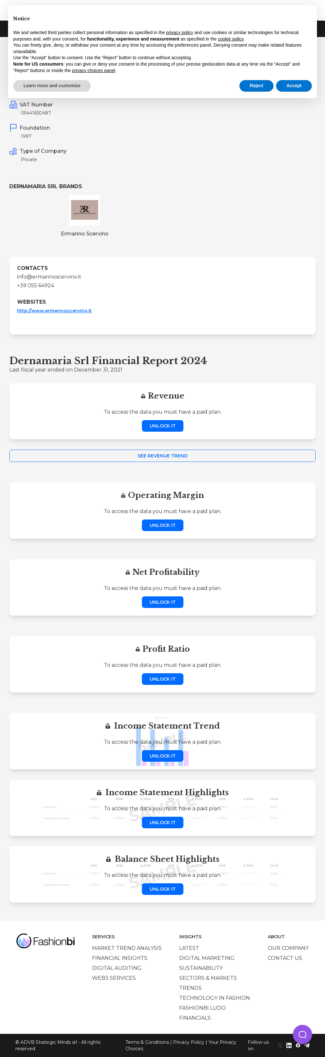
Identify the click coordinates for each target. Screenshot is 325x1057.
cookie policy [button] (230, 38)
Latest (189, 948)
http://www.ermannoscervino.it (54, 311)
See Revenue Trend (163, 456)
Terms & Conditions (147, 1042)
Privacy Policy (188, 1042)
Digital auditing (117, 968)
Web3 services (114, 978)
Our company (288, 948)
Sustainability (201, 968)
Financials (195, 1018)
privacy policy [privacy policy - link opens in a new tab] (179, 32)
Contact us (285, 958)
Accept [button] (294, 85)
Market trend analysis (127, 948)
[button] (302, 1034)
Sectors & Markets (208, 978)
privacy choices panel (93, 70)
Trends (190, 988)
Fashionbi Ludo (202, 1008)
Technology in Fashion (214, 998)
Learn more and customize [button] (51, 85)
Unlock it (163, 426)
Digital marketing (207, 958)
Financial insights (119, 958)
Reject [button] (256, 85)
